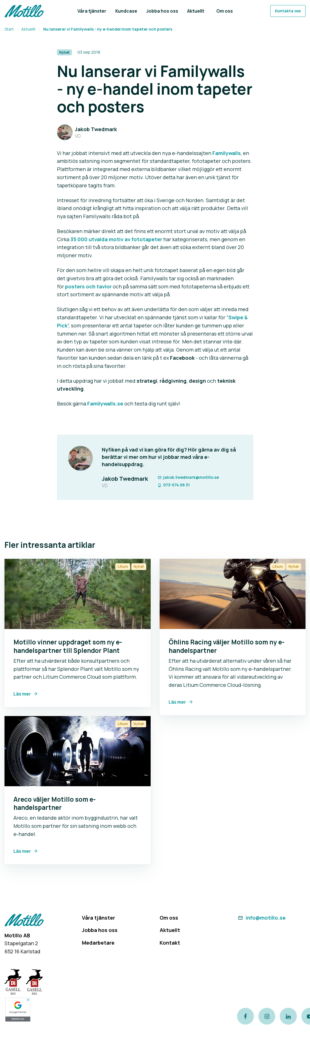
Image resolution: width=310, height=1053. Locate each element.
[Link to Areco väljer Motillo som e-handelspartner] (77, 751)
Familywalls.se (105, 403)
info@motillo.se (261, 917)
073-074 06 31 (173, 484)
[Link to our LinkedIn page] (288, 1016)
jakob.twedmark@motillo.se (188, 477)
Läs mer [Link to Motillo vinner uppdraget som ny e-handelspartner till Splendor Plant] (22, 694)
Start (9, 29)
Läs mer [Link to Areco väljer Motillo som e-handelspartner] (22, 851)
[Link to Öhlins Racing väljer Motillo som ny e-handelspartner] (233, 594)
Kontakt (170, 942)
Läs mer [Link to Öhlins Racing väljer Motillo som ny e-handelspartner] (177, 702)
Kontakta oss (288, 10)
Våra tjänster (98, 917)
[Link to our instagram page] (266, 1016)
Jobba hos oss (100, 930)
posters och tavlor (88, 286)
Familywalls (226, 153)
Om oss (169, 917)
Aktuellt (28, 29)
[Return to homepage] (24, 11)
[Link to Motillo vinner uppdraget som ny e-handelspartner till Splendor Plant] (77, 594)
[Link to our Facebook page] (245, 1016)
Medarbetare (98, 942)
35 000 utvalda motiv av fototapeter (116, 239)
